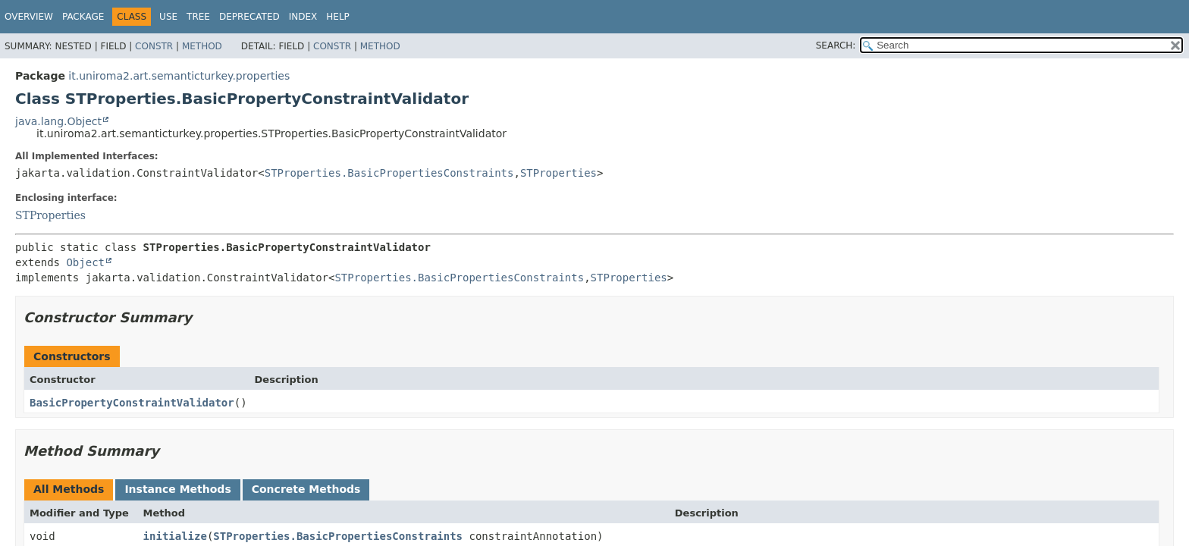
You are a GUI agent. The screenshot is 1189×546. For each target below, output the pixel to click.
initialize (175, 536)
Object (85, 262)
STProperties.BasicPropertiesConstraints (389, 173)
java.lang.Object (58, 121)
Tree (198, 16)
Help (338, 16)
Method (202, 46)
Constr (154, 46)
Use (168, 16)
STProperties (558, 173)
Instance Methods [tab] (177, 489)
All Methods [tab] (68, 489)
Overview (29, 16)
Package (83, 16)
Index (303, 16)
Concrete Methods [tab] (306, 489)
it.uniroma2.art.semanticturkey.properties (179, 76)
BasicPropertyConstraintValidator (132, 403)
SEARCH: (836, 45)
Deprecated (249, 16)
